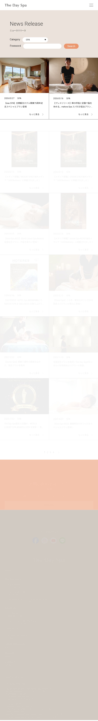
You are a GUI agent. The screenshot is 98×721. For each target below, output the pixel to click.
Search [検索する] (71, 46)
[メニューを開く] (91, 5)
